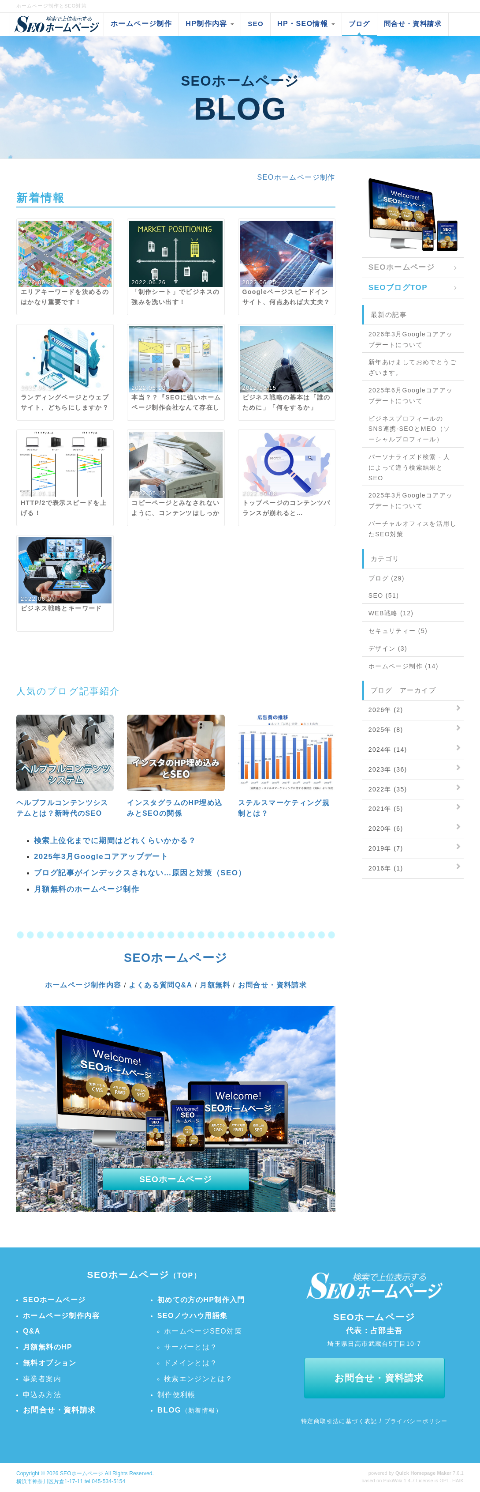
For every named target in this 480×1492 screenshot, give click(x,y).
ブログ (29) (386, 578)
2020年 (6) (385, 828)
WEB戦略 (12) (391, 613)
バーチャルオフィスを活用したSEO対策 (412, 529)
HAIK (458, 1480)
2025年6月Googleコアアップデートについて (410, 395)
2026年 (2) (385, 709)
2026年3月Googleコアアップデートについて (410, 339)
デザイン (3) (387, 648)
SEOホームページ (81, 1473)
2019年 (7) (385, 848)
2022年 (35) (387, 789)
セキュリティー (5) (398, 630)
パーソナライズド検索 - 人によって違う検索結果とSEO (409, 467)
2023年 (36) (387, 769)
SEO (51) (383, 595)
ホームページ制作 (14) (403, 666)
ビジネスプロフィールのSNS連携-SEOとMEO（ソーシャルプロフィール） (409, 429)
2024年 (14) (387, 749)
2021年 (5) (385, 808)
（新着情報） (189, 1410)
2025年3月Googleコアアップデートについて (410, 500)
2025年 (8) (385, 729)
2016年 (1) (385, 868)
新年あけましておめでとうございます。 (412, 367)
